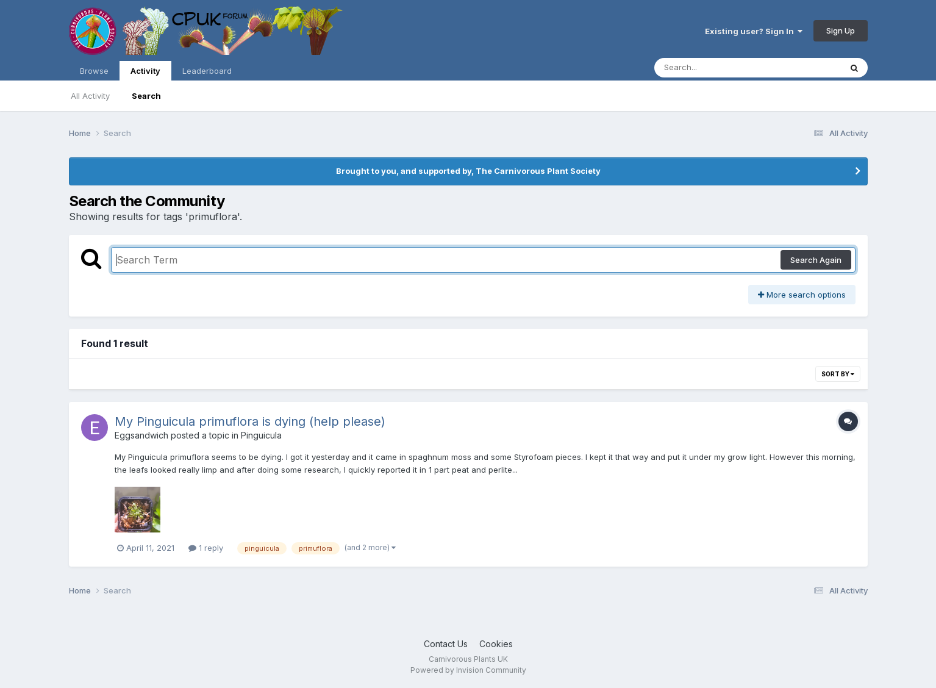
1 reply (205, 548)
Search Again (815, 260)
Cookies (496, 644)
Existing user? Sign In (753, 31)
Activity (145, 73)
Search (146, 96)
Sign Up (840, 30)
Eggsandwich (141, 435)
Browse (94, 71)
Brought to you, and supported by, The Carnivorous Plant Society (468, 171)
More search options (802, 294)
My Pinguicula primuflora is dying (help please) (250, 421)
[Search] (714, 67)
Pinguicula (261, 435)
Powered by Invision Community (468, 670)
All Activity (90, 96)
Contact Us (446, 644)
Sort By (837, 374)
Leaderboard (207, 71)
